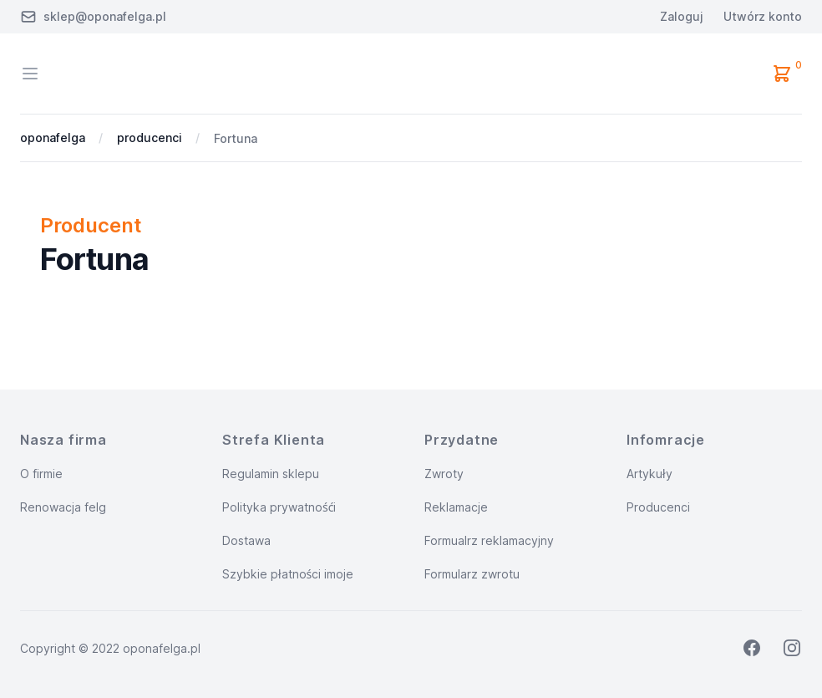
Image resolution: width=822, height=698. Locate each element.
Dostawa (246, 540)
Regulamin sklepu (270, 473)
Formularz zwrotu (472, 574)
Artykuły (649, 473)
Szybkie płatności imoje (287, 574)
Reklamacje (456, 507)
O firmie (41, 473)
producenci (149, 137)
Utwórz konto (762, 16)
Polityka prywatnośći (279, 507)
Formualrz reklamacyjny (489, 540)
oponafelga (52, 137)
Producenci (658, 507)
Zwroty (444, 473)
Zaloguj (681, 16)
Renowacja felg (63, 507)
